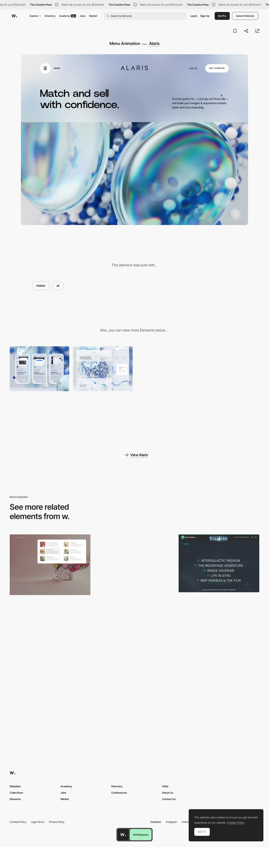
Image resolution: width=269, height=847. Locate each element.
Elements (15, 799)
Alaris (154, 43)
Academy (67, 15)
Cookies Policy (18, 821)
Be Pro (222, 15)
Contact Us (169, 799)
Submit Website (245, 15)
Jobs (82, 15)
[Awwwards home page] (123, 834)
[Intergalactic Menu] (219, 563)
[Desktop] (103, 368)
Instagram (171, 821)
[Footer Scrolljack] (166, 417)
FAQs (165, 786)
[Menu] (219, 631)
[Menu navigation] (50, 631)
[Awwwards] (14, 15)
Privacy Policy (56, 821)
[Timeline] (103, 417)
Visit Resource (141, 834)
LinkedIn (186, 821)
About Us (167, 792)
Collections (16, 792)
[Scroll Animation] (229, 368)
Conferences (119, 792)
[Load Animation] (166, 368)
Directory (50, 15)
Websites (15, 786)
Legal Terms (37, 821)
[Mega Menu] (50, 564)
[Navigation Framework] (134, 564)
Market (93, 15)
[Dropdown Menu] (134, 631)
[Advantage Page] (39, 417)
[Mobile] (39, 368)
